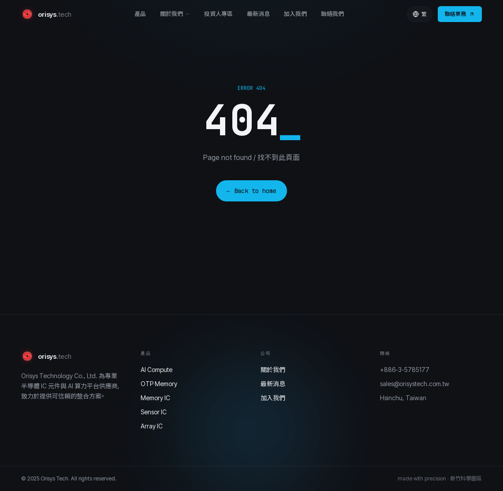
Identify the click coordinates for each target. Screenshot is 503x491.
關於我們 (175, 13)
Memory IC (155, 398)
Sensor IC (154, 412)
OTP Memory (159, 383)
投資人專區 (218, 13)
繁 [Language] (420, 14)
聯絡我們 (332, 13)
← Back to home (251, 191)
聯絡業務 (460, 14)
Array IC (152, 426)
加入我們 (295, 13)
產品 (140, 13)
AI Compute (156, 369)
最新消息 (258, 13)
